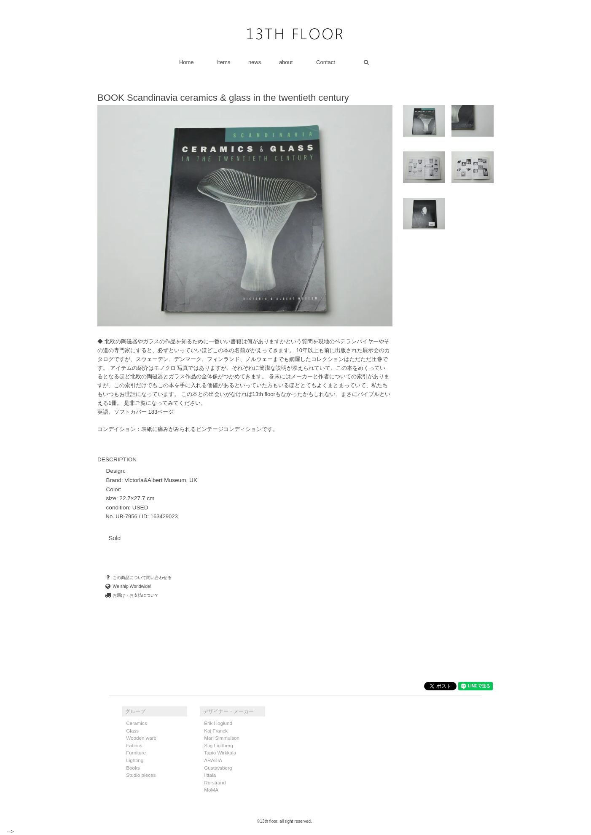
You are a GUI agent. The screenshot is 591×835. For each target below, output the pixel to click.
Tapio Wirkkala (220, 752)
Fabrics (134, 745)
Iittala (210, 775)
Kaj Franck (216, 730)
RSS (283, 746)
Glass (132, 730)
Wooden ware (141, 738)
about (286, 62)
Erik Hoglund (218, 723)
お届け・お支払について (131, 595)
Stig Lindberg (218, 745)
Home (186, 62)
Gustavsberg (218, 767)
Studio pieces (141, 775)
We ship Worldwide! (127, 586)
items (223, 62)
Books (133, 767)
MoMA (211, 789)
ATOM (299, 746)
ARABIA (213, 760)
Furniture (136, 752)
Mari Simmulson (221, 738)
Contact (325, 62)
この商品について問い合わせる (138, 577)
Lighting (134, 760)
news (254, 62)
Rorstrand (215, 782)
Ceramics (136, 723)
